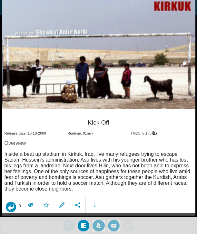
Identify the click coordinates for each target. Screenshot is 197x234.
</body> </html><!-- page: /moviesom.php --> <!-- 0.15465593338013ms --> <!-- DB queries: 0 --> (98, 117)
